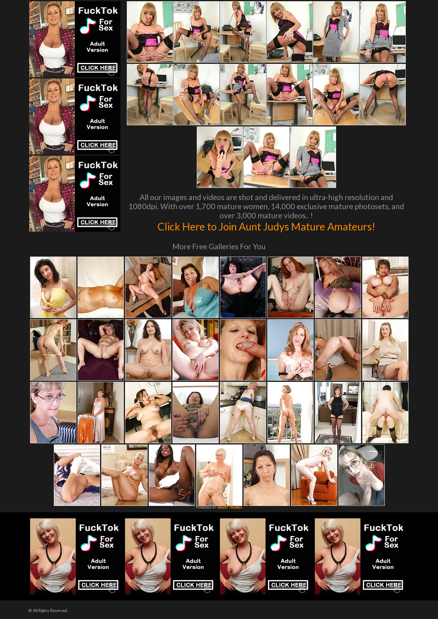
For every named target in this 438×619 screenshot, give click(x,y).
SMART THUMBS (229, 507)
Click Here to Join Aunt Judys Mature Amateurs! (266, 226)
